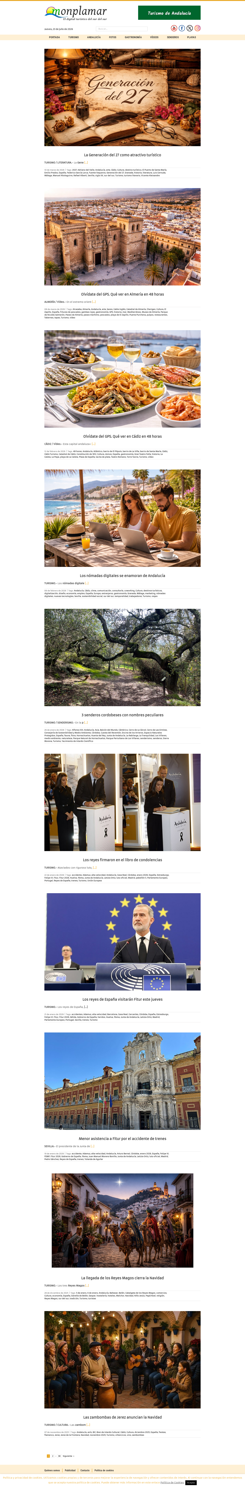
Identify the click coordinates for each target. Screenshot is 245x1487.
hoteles (111, 1296)
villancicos (120, 1435)
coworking (129, 590)
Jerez (57, 1435)
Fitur (56, 878)
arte (108, 170)
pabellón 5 (141, 878)
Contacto (85, 1470)
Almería (86, 309)
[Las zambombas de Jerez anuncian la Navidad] (122, 1359)
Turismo (119, 175)
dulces (108, 454)
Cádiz (113, 170)
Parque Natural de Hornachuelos (89, 738)
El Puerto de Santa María (154, 170)
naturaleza (67, 738)
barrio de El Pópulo (112, 451)
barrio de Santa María (150, 451)
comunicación (104, 590)
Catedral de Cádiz (67, 454)
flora (73, 735)
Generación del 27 (115, 173)
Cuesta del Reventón (111, 733)
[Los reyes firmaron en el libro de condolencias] (122, 802)
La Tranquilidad (146, 735)
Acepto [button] (191, 1482)
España (62, 173)
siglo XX (99, 175)
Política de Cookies (172, 1482)
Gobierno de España (87, 1017)
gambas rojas (88, 312)
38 (59, 1456)
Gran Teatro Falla (142, 454)
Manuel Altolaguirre (62, 175)
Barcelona (112, 1014)
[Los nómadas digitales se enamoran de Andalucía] (122, 518)
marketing (150, 593)
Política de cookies (104, 1470)
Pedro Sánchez (51, 1159)
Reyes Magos (51, 1298)
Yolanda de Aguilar (94, 1159)
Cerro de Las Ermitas (157, 730)
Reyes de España (62, 880)
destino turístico (133, 170)
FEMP (47, 1156)
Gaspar (92, 1296)
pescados (105, 315)
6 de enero (92, 1293)
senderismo (146, 738)
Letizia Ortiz (109, 878)
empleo (81, 593)
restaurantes (160, 315)
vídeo (72, 317)
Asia (97, 730)
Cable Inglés (119, 309)
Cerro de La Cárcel (137, 730)
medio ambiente (52, 738)
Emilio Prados (51, 173)
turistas (92, 1298)
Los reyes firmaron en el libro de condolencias (122, 860)
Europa (97, 593)
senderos (157, 738)
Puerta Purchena (137, 315)
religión (160, 1296)
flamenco (49, 1435)
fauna (67, 735)
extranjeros (107, 593)
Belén (121, 1293)
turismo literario (132, 175)
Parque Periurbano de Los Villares (122, 738)
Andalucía (100, 170)
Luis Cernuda (159, 173)
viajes (155, 596)
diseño (62, 593)
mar (124, 312)
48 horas (77, 451)
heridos (101, 1017)
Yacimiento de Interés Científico (77, 741)
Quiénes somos (52, 1470)
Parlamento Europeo (157, 878)
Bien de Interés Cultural (108, 1432)
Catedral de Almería (136, 309)
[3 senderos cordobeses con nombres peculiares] (122, 657)
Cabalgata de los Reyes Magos (140, 1293)
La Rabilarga (132, 735)
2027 (74, 170)
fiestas (162, 1432)
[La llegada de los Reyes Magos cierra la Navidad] (122, 1220)
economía (71, 593)
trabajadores (135, 596)
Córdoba (96, 733)
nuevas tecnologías (63, 596)
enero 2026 (142, 875)
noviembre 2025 (98, 1435)
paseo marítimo (91, 315)
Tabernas (48, 317)
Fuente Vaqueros (97, 173)
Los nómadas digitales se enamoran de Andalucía (122, 576)
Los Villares (160, 735)
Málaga (48, 175)
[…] (86, 162)
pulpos (150, 315)
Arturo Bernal (123, 1153)
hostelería (102, 1296)
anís (90, 1432)
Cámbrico (123, 730)
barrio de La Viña (131, 451)
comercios (161, 1293)
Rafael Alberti (80, 175)
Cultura (120, 170)
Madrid (131, 878)
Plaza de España (87, 457)
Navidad (129, 1296)
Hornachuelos (83, 735)
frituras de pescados (70, 312)
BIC (94, 1432)
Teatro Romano (118, 457)
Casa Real (122, 875)
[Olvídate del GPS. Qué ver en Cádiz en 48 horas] (122, 379)
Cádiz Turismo (51, 454)
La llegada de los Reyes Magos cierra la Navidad (122, 1278)
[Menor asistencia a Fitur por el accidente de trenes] (122, 1081)
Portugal (48, 880)
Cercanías (133, 1014)
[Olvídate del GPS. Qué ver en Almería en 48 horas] (122, 236)
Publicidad (70, 1470)
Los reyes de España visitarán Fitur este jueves (122, 999)
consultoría (117, 590)
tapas (57, 317)
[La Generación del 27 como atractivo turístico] (122, 97)
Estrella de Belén (79, 1296)
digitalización (51, 593)
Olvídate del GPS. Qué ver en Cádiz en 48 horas (122, 436)
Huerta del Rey (98, 735)
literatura (147, 173)
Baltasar (114, 1293)
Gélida (73, 1017)
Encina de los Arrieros (132, 733)
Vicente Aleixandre (150, 175)
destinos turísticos (152, 590)
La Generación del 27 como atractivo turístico (122, 155)
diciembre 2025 (142, 1432)
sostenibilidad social (92, 596)
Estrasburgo (163, 875)
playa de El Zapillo (119, 315)
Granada (129, 173)
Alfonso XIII (77, 730)
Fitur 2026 (64, 878)
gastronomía (102, 312)
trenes (74, 880)
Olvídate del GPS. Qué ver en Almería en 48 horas (122, 294)
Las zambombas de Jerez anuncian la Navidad (122, 1417)
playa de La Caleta (69, 457)
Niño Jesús (139, 1296)
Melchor (120, 1296)
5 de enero (81, 1293)
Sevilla (91, 175)
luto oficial (121, 878)
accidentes (77, 1014)
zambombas (138, 1435)
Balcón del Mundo (109, 730)
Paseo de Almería (74, 315)
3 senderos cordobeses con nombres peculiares (122, 715)
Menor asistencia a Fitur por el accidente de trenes (122, 1139)
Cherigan (151, 309)
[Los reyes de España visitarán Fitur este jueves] (122, 942)
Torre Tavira (132, 457)
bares (109, 309)
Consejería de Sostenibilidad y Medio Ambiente (67, 733)
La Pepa (55, 457)
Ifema (81, 878)
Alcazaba (77, 309)
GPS (111, 312)
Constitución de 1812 (86, 454)
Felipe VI (48, 878)
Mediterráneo (134, 312)
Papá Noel (151, 1296)
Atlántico (97, 451)
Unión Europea (94, 880)
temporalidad (121, 596)
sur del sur (109, 175)
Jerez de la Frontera (70, 1435)
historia (138, 173)
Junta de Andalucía (116, 735)
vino (129, 1435)
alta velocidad (98, 875)
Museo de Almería (151, 312)
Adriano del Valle (86, 170)
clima (93, 590)
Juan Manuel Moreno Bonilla (103, 1156)
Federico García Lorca (77, 173)
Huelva (73, 878)
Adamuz (86, 875)
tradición (74, 1298)
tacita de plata (103, 457)
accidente (77, 875)
